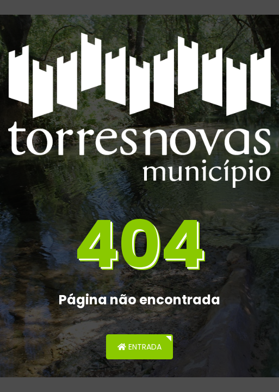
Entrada (139, 346)
